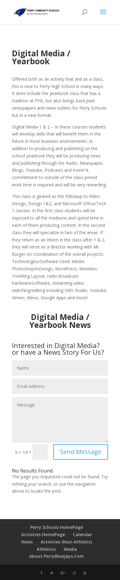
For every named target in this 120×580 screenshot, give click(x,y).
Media (70, 549)
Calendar (82, 534)
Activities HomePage (43, 534)
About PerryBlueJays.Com (56, 556)
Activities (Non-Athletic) (66, 542)
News (27, 542)
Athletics (46, 549)
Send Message (80, 452)
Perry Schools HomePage (56, 527)
